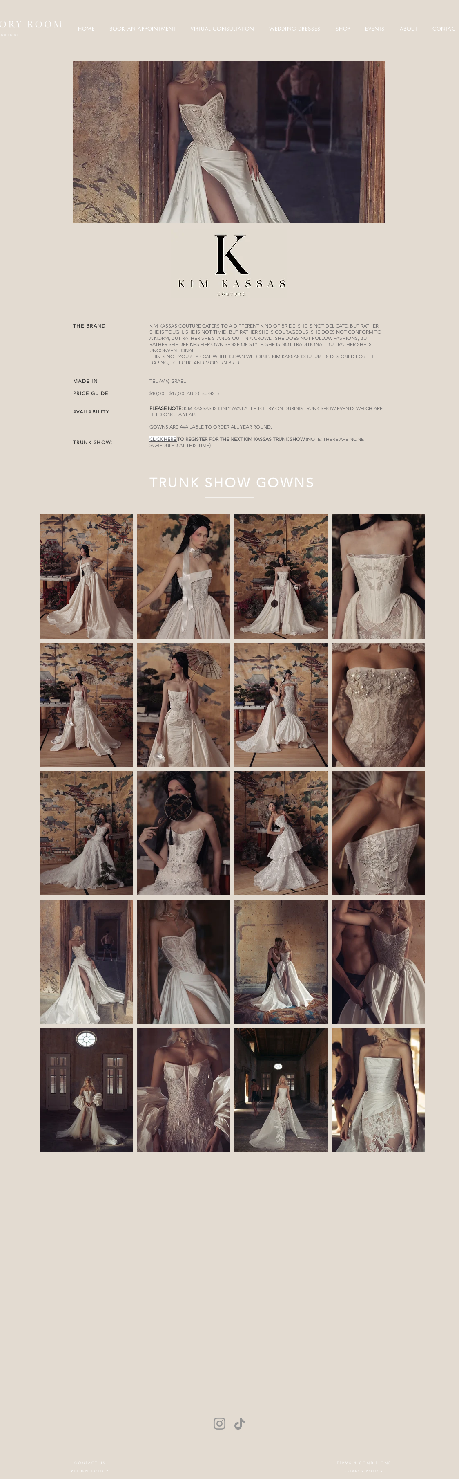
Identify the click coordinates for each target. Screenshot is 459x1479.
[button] (343, 28)
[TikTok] (239, 1424)
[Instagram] (219, 1424)
